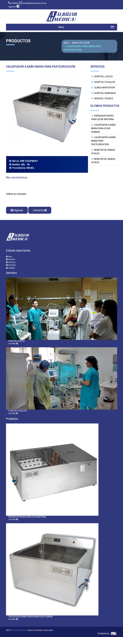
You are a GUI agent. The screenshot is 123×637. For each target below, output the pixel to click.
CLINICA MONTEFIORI (104, 87)
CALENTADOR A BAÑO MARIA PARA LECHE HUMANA (103, 128)
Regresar (17, 210)
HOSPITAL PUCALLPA (104, 82)
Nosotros (10, 259)
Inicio (66, 42)
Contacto (10, 268)
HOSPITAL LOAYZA (103, 76)
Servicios (10, 262)
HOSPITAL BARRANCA (105, 93)
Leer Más (13, 343)
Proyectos (11, 265)
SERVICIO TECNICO (103, 98)
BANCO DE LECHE (81, 42)
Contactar (40, 210)
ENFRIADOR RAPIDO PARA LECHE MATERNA (102, 117)
